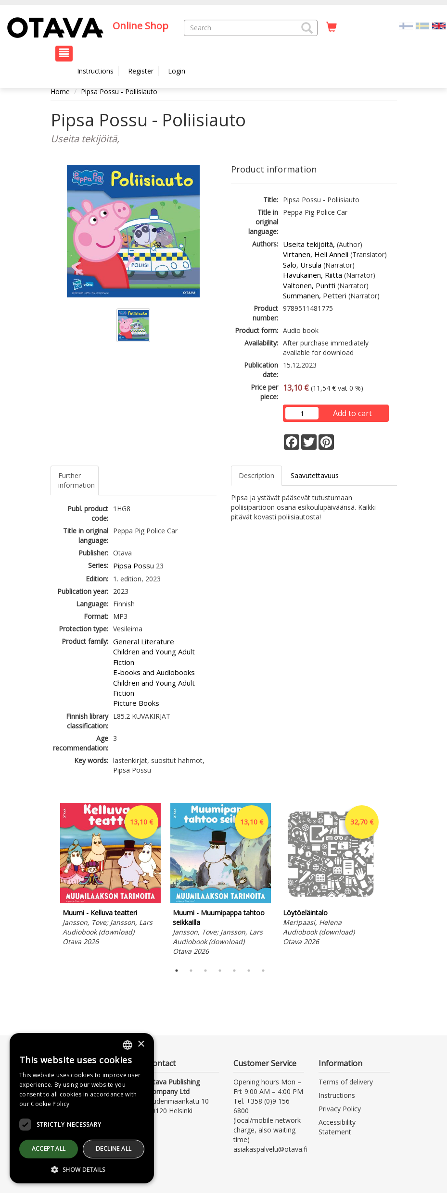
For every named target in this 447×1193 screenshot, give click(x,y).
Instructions (95, 70)
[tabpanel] (110, 876)
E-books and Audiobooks (154, 672)
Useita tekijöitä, (309, 244)
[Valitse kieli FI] (406, 25)
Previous (48, 881)
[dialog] (82, 1108)
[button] (307, 28)
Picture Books (136, 703)
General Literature (143, 641)
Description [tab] (256, 475)
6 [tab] (249, 970)
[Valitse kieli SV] (422, 25)
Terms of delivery (346, 1081)
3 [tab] (205, 970)
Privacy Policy (340, 1108)
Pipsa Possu (133, 565)
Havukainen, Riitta (312, 275)
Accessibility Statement (337, 1127)
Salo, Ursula (302, 265)
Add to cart (352, 413)
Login (176, 70)
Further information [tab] (76, 480)
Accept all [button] (49, 1148)
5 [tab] (234, 970)
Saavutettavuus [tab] (315, 475)
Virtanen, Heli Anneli (315, 254)
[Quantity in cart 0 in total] (331, 27)
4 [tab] (220, 970)
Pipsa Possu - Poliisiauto (119, 91)
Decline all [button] (113, 1148)
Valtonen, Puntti (309, 285)
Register (140, 70)
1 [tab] (176, 970)
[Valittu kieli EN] (439, 25)
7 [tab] (263, 970)
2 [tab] (191, 970)
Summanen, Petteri (314, 295)
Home (60, 91)
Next (392, 881)
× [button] (140, 1044)
